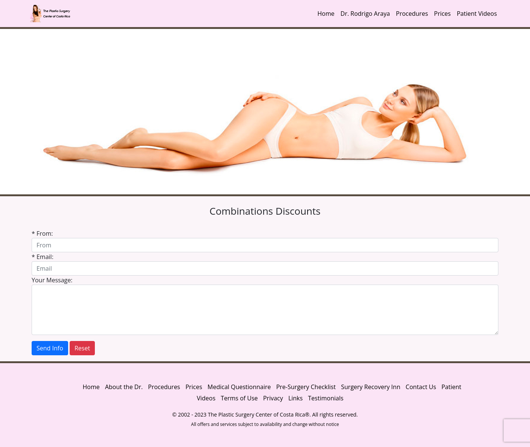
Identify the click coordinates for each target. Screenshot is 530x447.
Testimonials (325, 398)
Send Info (50, 348)
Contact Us (421, 387)
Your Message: (52, 280)
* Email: (42, 257)
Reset (82, 348)
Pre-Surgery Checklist (306, 387)
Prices (442, 13)
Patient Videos (477, 13)
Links (295, 398)
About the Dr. (124, 387)
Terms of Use (239, 398)
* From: (42, 233)
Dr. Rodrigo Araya (365, 13)
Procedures (412, 13)
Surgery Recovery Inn (370, 387)
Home (325, 13)
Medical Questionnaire (239, 387)
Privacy (274, 398)
